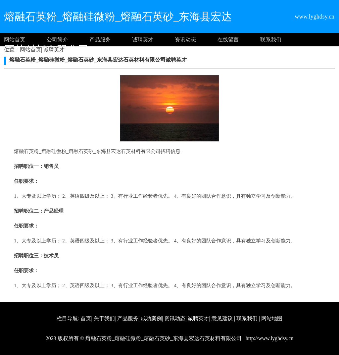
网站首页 (14, 39)
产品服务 (100, 39)
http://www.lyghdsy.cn (269, 338)
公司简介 (57, 39)
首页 (85, 318)
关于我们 (104, 318)
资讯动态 (185, 39)
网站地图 (271, 318)
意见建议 (222, 318)
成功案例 (151, 318)
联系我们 (270, 39)
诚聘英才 (142, 39)
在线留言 (228, 39)
